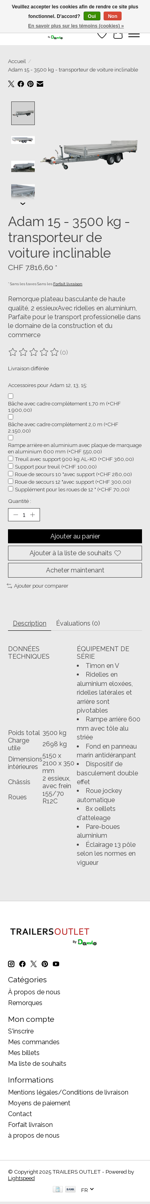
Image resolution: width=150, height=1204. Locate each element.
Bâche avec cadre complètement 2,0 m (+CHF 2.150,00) (63, 426)
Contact (20, 1113)
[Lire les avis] (34, 351)
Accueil (17, 61)
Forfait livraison (67, 283)
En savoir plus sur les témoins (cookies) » (76, 26)
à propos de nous (34, 1134)
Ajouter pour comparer (37, 585)
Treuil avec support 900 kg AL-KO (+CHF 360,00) (74, 458)
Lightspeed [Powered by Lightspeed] (21, 1177)
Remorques (25, 1002)
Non (112, 16)
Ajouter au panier (75, 535)
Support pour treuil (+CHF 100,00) (56, 466)
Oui (92, 16)
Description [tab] (29, 622)
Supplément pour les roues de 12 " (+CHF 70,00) (72, 488)
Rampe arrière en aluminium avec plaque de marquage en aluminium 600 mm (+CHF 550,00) (75, 447)
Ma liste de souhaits (37, 1063)
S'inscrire (21, 1030)
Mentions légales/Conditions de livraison (68, 1091)
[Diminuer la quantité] (15, 514)
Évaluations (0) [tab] (78, 622)
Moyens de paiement (39, 1102)
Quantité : (19, 500)
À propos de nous (34, 991)
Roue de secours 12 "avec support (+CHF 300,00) (73, 481)
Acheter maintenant (75, 569)
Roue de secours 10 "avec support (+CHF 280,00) (73, 473)
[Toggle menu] (134, 34)
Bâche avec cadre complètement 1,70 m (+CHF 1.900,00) (64, 405)
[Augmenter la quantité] (32, 514)
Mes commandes (34, 1041)
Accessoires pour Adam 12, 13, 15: (47, 384)
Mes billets (24, 1052)
